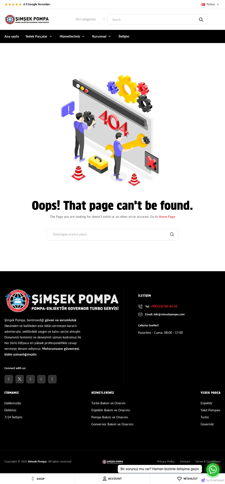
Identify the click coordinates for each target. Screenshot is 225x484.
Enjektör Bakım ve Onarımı (110, 410)
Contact (185, 461)
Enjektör (206, 403)
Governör (207, 424)
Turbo (205, 417)
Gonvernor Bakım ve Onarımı (112, 424)
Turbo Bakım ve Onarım (108, 403)
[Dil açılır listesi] (211, 4)
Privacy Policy (166, 461)
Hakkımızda (12, 403)
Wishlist (187, 478)
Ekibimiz (10, 410)
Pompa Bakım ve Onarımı (109, 417)
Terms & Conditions (208, 461)
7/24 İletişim (13, 417)
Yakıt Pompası (210, 410)
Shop (41, 479)
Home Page (167, 217)
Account (112, 479)
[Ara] (112, 234)
